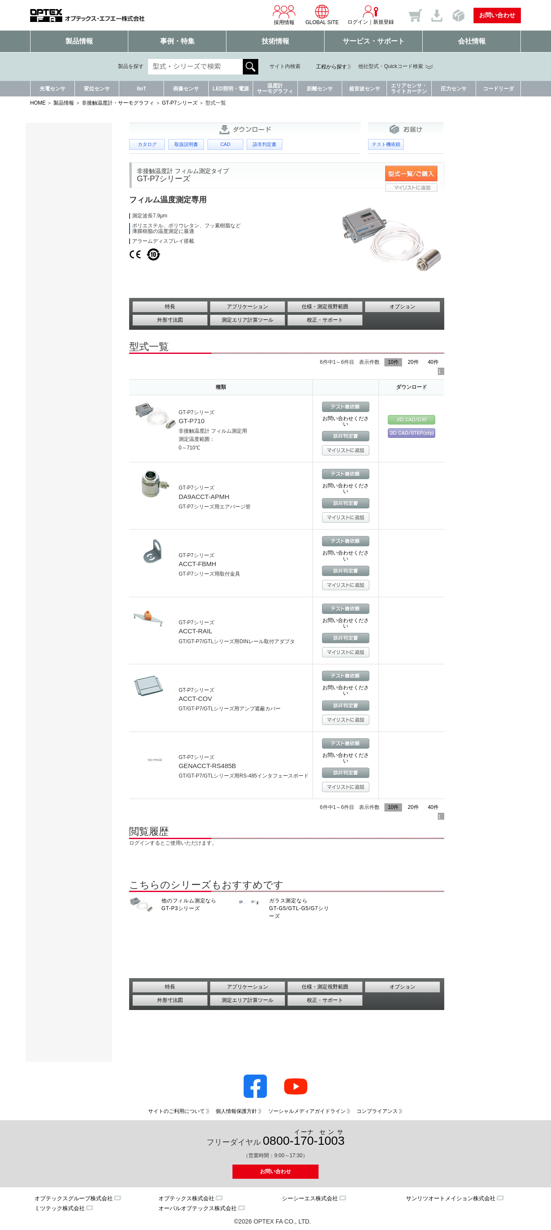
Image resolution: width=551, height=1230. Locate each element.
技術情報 (275, 41)
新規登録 (383, 22)
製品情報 (79, 41)
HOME (38, 103)
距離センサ (320, 89)
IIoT (141, 89)
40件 (433, 362)
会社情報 (472, 41)
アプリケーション (247, 307)
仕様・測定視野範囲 (325, 307)
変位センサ (97, 89)
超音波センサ (364, 89)
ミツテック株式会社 (59, 1208)
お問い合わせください (345, 421)
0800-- (304, 1138)
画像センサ (186, 89)
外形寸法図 (170, 320)
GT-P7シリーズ (180, 103)
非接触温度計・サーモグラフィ (118, 103)
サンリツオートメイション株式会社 (450, 1198)
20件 (413, 362)
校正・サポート (325, 320)
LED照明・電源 (231, 89)
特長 (170, 307)
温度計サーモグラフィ (275, 88)
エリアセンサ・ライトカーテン (409, 88)
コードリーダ (498, 89)
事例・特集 (177, 41)
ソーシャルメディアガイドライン (307, 1111)
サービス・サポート (374, 41)
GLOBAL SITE (322, 14)
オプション (402, 307)
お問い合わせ (497, 15)
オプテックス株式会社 (186, 1198)
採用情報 (284, 14)
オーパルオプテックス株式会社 (197, 1208)
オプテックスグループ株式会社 (73, 1198)
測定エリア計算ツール (247, 320)
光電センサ (52, 89)
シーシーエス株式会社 (310, 1198)
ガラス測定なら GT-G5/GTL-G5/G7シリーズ (299, 908)
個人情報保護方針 (236, 1111)
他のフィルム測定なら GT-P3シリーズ (189, 904)
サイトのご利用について (176, 1111)
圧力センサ (454, 89)
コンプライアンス (377, 1111)
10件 (393, 362)
